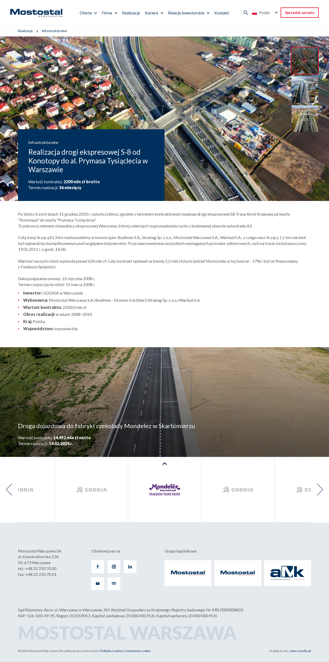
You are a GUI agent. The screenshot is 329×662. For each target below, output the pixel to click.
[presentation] (9, 489)
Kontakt (221, 12)
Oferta (86, 12)
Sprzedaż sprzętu (299, 12)
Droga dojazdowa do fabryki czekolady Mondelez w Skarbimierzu (106, 425)
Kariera (151, 12)
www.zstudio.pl (300, 651)
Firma (107, 12)
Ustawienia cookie (138, 651)
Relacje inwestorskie (186, 12)
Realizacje (131, 12)
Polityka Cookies (112, 651)
